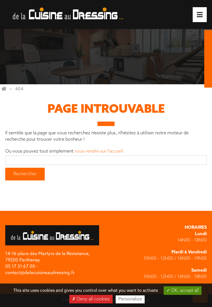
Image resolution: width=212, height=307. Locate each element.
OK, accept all (182, 290)
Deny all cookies (91, 298)
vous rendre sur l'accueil (99, 151)
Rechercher (25, 174)
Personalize (130, 299)
